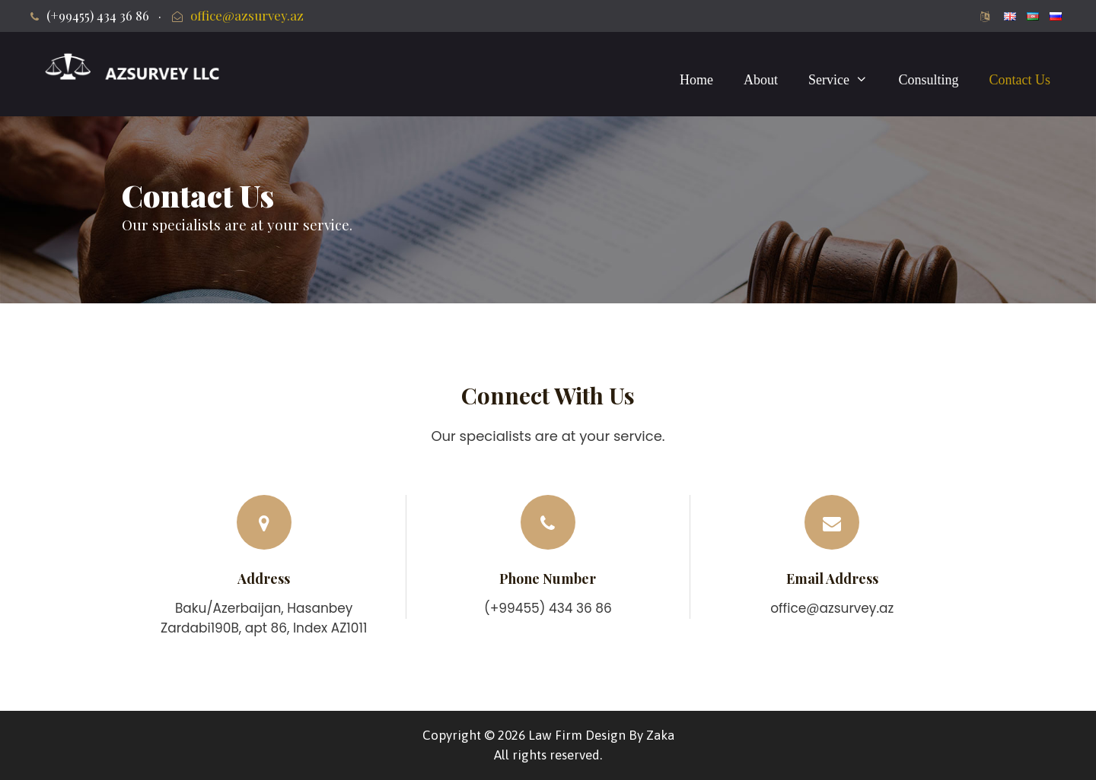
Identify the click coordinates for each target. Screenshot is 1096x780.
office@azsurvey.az (247, 15)
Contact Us (1020, 79)
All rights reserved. (548, 755)
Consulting (928, 79)
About (761, 79)
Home (696, 79)
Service (845, 80)
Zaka (660, 735)
